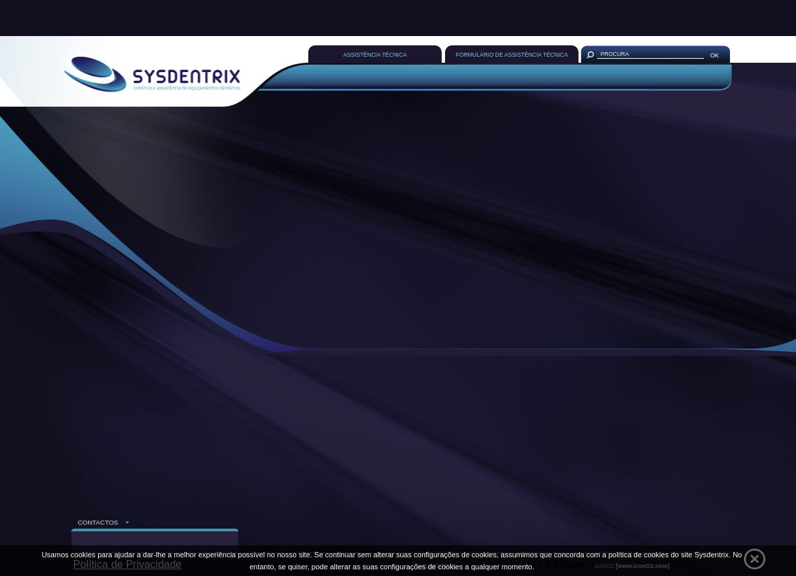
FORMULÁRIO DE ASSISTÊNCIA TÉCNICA (512, 54)
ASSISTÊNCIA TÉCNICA (374, 54)
